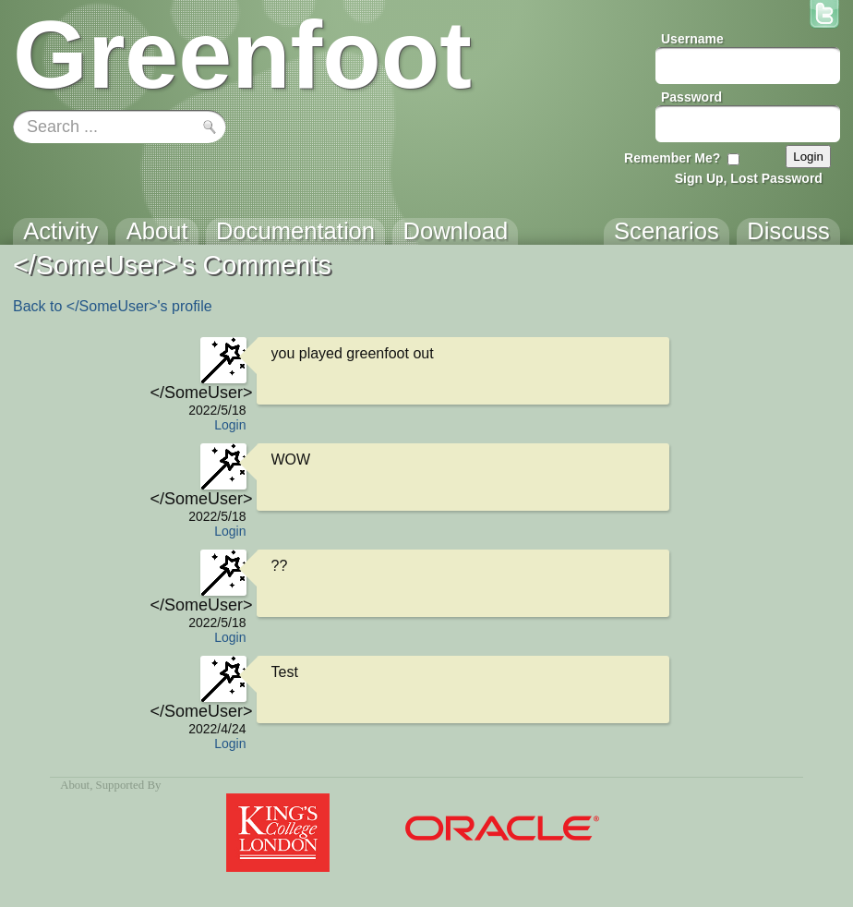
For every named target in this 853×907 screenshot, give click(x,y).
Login (230, 424)
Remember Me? (672, 158)
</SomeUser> (198, 392)
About (75, 785)
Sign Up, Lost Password (749, 178)
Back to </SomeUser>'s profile (112, 306)
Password (691, 97)
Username (692, 38)
